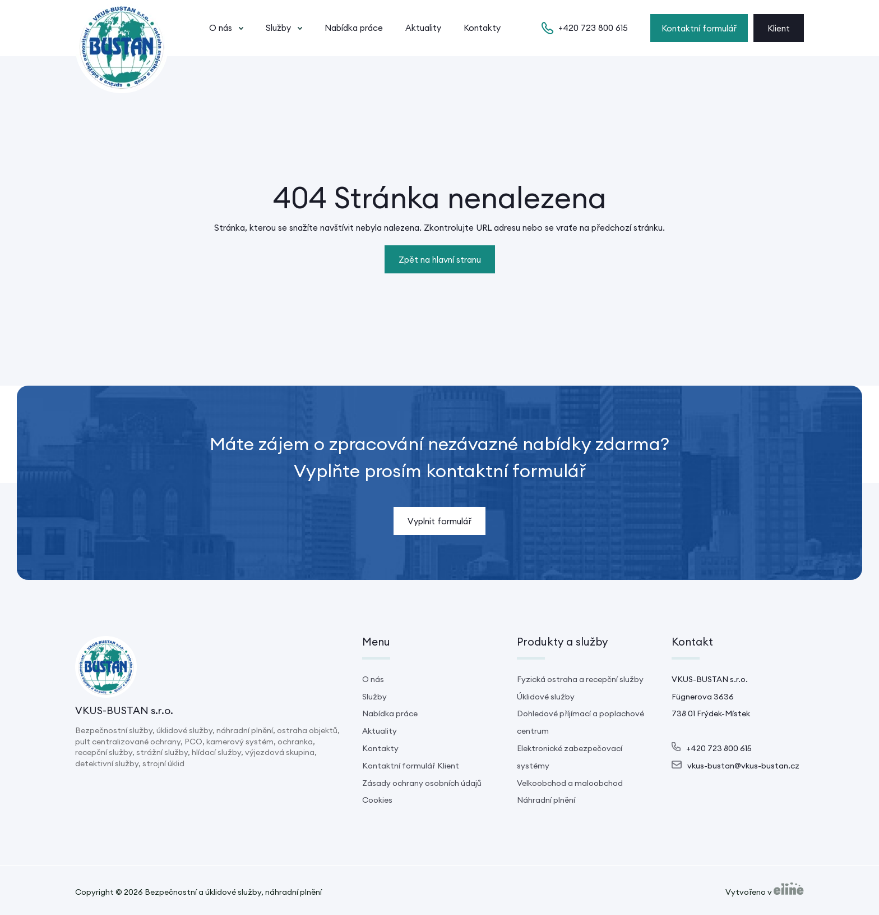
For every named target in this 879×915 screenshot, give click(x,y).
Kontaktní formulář (699, 28)
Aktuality (423, 27)
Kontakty (482, 27)
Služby (278, 27)
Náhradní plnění (546, 800)
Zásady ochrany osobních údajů (422, 783)
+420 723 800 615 (593, 27)
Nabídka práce (354, 27)
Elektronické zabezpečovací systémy (569, 757)
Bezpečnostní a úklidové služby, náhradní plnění (233, 892)
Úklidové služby (546, 697)
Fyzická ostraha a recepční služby (580, 679)
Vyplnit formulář (439, 521)
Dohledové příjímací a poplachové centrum (580, 722)
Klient (778, 28)
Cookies (377, 800)
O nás (220, 27)
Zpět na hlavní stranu (440, 259)
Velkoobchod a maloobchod (570, 783)
